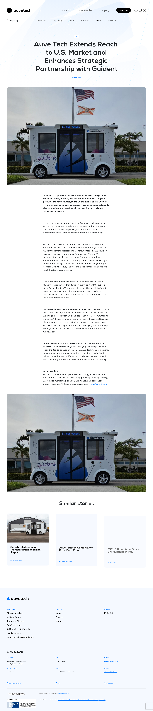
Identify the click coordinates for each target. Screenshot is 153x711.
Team (72, 20)
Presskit (112, 20)
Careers (85, 20)
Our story (57, 20)
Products (41, 20)
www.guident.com (98, 388)
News (98, 20)
